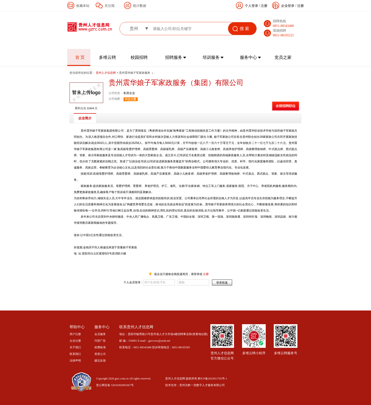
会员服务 (100, 334)
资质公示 (100, 354)
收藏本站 (82, 6)
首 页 (80, 57)
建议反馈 (100, 360)
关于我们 (75, 347)
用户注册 (75, 334)
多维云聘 (107, 57)
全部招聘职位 (286, 106)
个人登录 (251, 6)
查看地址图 (200, 334)
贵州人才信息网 (106, 72)
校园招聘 (139, 57)
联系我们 (75, 354)
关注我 (110, 6)
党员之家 (283, 57)
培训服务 (211, 57)
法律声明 (75, 360)
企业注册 (75, 340)
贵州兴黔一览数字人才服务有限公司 (202, 385)
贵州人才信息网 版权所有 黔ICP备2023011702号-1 (196, 378)
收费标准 (100, 347)
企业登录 (287, 6)
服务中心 (248, 57)
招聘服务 (173, 57)
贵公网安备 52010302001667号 (115, 385)
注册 (300, 6)
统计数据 (139, 6)
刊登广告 (100, 340)
